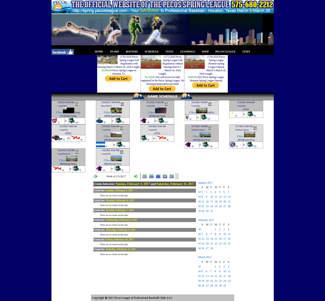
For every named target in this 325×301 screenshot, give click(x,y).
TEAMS (116, 51)
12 (220, 196)
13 (224, 196)
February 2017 (206, 220)
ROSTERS (133, 51)
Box (60, 112)
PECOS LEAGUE (226, 51)
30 (207, 211)
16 (207, 201)
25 (216, 206)
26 (220, 206)
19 (220, 201)
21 (229, 201)
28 (229, 206)
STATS (171, 51)
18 (216, 201)
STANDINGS (188, 51)
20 (224, 201)
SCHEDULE (153, 51)
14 (229, 196)
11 (216, 196)
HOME (100, 51)
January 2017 (205, 182)
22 (202, 206)
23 (207, 206)
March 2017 (204, 257)
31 (211, 211)
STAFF (247, 51)
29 (202, 211)
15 (202, 201)
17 (211, 201)
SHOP (206, 51)
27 (224, 206)
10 (211, 196)
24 (211, 206)
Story (77, 112)
